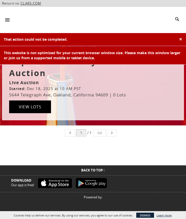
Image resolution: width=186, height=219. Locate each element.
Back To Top (93, 170)
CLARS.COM (31, 3)
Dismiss (145, 215)
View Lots (30, 107)
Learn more (164, 215)
